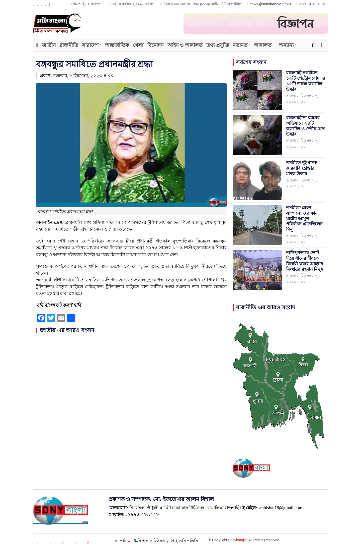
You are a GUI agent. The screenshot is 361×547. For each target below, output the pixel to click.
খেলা (138, 45)
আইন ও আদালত (185, 45)
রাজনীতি (69, 45)
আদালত (263, 45)
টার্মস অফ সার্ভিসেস (149, 541)
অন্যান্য (286, 45)
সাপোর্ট (120, 541)
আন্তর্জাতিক (117, 45)
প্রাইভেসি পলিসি (184, 541)
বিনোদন (155, 45)
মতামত (240, 45)
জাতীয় (49, 45)
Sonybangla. (238, 540)
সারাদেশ (90, 45)
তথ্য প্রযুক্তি (217, 45)
